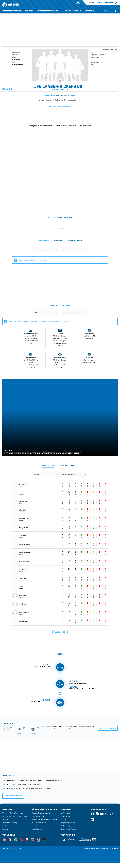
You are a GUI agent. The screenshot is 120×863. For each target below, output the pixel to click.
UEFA (13, 848)
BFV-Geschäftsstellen (39, 823)
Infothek (99, 3)
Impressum (114, 848)
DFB (8, 848)
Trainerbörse (36, 826)
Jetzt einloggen (109, 3)
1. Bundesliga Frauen (68, 826)
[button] (3, 89)
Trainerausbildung (38, 816)
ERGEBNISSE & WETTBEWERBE (12, 11)
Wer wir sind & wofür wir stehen (13, 813)
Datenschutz (104, 848)
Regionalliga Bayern (68, 823)
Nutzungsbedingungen (91, 848)
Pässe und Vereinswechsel (41, 813)
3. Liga (63, 819)
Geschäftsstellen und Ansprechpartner (15, 816)
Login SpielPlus (37, 829)
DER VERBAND (90, 11)
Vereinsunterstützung (9, 823)
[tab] (43, 241)
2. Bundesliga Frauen (68, 829)
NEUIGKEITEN (29, 11)
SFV (3, 848)
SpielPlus (91, 3)
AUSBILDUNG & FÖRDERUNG (73, 11)
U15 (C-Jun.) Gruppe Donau (98, 55)
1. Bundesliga (66, 813)
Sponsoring (6, 819)
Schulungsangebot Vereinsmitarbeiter (45, 819)
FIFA (19, 848)
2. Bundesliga (66, 816)
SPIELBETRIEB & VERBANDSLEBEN (49, 11)
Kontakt (5, 829)
